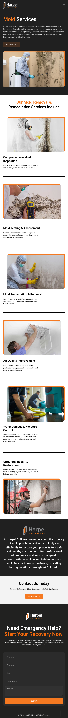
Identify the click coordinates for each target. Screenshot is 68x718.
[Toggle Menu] (64, 5)
